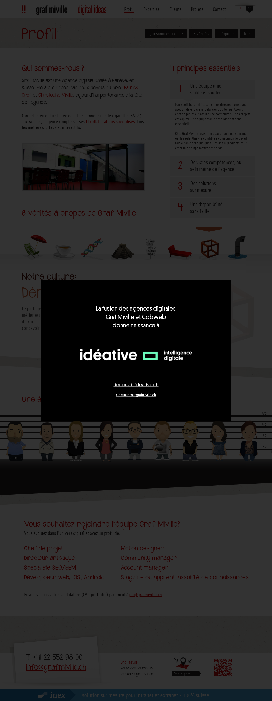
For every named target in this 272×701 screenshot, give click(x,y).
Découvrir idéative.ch (135, 384)
